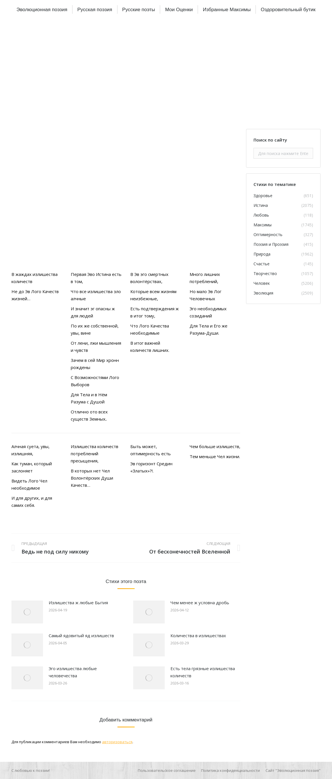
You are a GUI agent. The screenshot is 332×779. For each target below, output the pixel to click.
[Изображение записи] (27, 612)
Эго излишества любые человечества (73, 672)
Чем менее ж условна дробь (199, 602)
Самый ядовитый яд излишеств (81, 635)
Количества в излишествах (198, 635)
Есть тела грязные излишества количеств (202, 672)
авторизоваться (117, 741)
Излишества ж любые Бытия (78, 602)
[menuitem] (42, 9)
